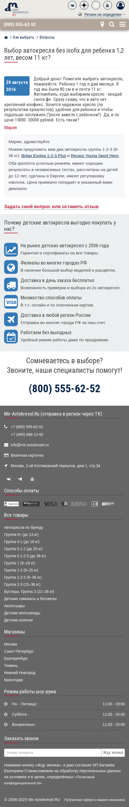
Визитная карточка (27, 455)
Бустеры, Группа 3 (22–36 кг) (29, 592)
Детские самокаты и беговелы (30, 599)
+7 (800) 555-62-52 (27, 427)
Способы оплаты (21, 491)
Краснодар (13, 680)
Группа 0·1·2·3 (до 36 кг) (25, 556)
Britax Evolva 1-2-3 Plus (43, 155)
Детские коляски (18, 620)
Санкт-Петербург (19, 651)
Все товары (16, 515)
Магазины (14, 632)
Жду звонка (113, 752)
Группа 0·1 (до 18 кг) (21, 542)
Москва (10, 644)
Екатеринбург (16, 659)
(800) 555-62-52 (20, 24)
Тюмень (11, 666)
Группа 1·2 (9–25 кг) (21, 570)
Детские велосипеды (22, 613)
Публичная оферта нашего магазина (94, 800)
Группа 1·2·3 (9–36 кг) (23, 577)
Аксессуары (14, 606)
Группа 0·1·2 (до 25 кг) (23, 549)
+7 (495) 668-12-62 (27, 435)
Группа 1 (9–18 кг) (19, 563)
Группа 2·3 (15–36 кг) (22, 584)
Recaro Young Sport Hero (94, 155)
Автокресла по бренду (23, 527)
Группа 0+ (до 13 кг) (21, 535)
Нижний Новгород (19, 673)
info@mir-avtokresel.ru (30, 445)
